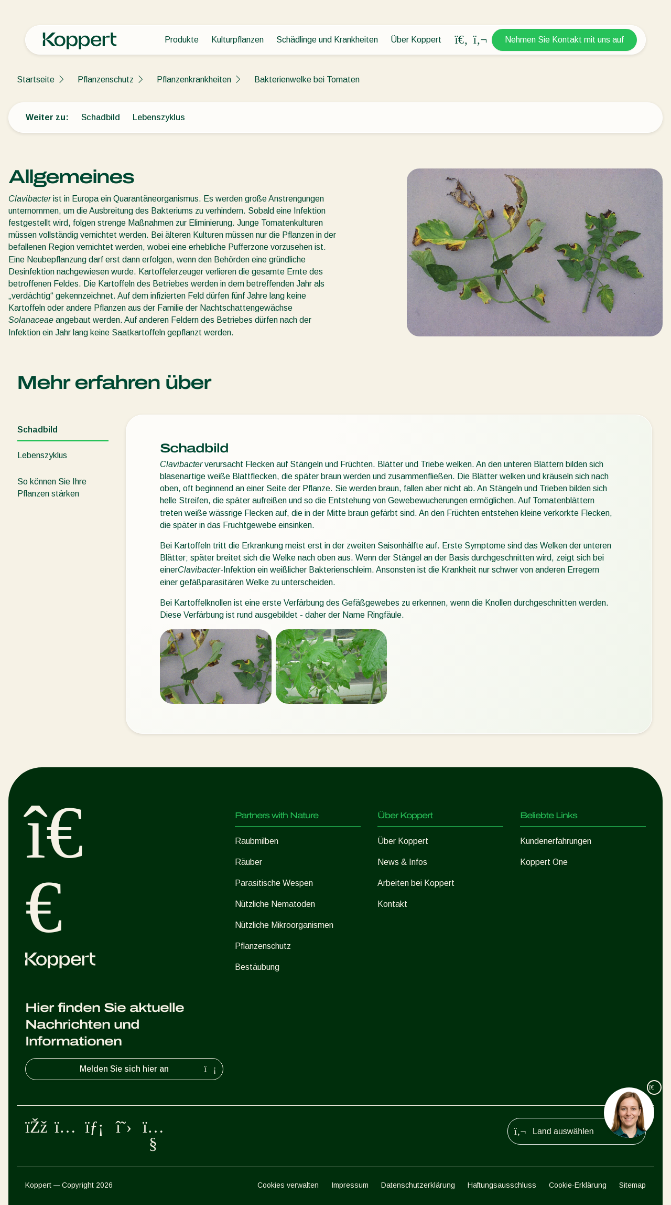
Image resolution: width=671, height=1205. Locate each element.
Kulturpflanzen (237, 39)
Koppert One (544, 862)
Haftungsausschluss (502, 1185)
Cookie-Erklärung (578, 1185)
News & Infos (402, 862)
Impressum (350, 1185)
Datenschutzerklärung (418, 1185)
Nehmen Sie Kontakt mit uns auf (564, 39)
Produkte (182, 39)
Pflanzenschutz (106, 79)
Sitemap (632, 1185)
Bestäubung (257, 967)
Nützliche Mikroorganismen (284, 925)
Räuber (248, 862)
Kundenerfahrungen (555, 841)
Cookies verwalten (288, 1185)
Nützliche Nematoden (275, 904)
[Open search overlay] (461, 40)
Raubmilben (256, 841)
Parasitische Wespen (274, 883)
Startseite (36, 79)
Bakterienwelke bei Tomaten (307, 79)
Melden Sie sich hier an (149, 1069)
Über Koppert (416, 39)
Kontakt (392, 904)
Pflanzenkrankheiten (194, 79)
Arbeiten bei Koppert (415, 883)
